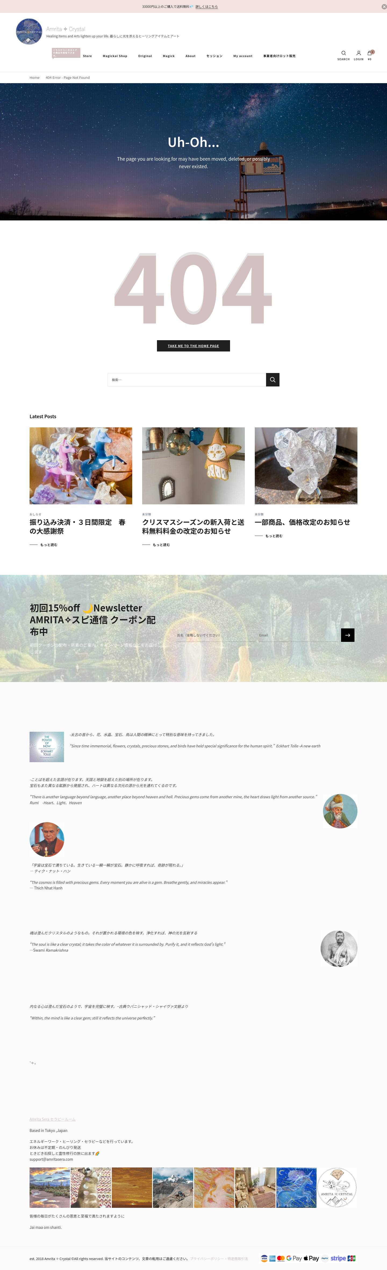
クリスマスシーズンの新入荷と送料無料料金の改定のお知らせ (193, 526)
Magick (169, 56)
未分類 (146, 514)
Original (145, 56)
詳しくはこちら (207, 6)
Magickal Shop (115, 56)
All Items (65, 53)
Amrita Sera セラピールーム (53, 1119)
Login (359, 56)
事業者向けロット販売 (279, 56)
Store (87, 56)
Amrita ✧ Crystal (65, 29)
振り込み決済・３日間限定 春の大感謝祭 (78, 526)
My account (242, 56)
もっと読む (49, 544)
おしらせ (36, 514)
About (190, 56)
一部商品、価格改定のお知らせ (303, 522)
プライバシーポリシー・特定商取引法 (219, 1258)
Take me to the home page (193, 345)
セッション (214, 56)
